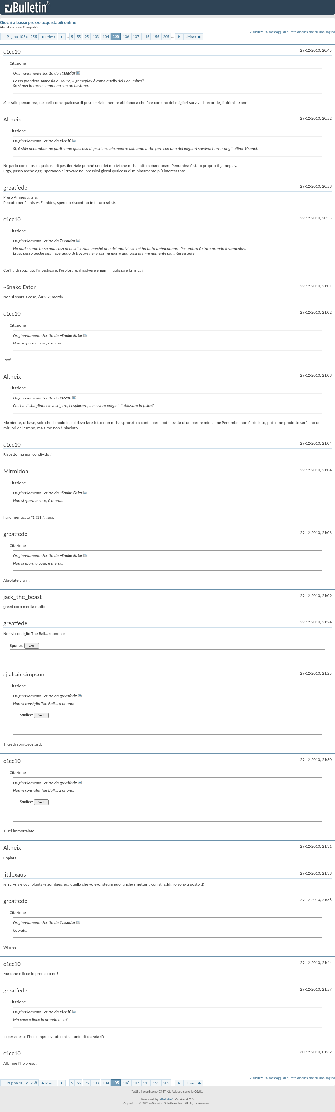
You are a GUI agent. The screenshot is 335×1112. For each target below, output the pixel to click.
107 (136, 36)
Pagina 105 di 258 (22, 36)
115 (146, 36)
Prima (48, 36)
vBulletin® (166, 1099)
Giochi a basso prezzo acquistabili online (38, 22)
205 (166, 36)
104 (105, 36)
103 (96, 36)
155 (156, 36)
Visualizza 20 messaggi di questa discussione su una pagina (292, 32)
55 (79, 36)
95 (86, 36)
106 (126, 36)
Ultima (193, 36)
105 (116, 36)
